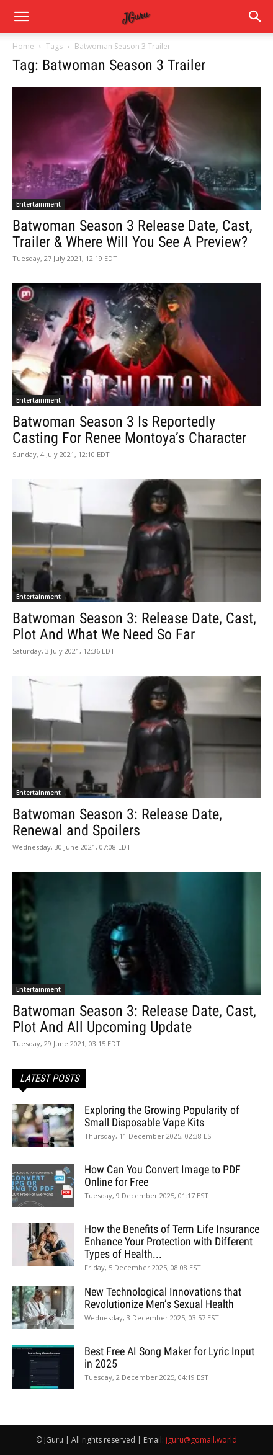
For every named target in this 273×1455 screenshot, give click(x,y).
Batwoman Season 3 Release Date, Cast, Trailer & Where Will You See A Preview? (132, 234)
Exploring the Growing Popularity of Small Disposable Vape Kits (161, 1116)
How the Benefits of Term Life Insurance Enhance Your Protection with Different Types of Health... (171, 1241)
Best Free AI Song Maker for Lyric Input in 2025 (169, 1357)
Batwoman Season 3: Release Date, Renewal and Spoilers (117, 822)
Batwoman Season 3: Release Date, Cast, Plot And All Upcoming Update (134, 1019)
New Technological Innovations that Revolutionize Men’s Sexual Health (162, 1297)
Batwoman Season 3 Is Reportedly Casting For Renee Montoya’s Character (129, 430)
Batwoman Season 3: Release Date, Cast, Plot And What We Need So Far (134, 626)
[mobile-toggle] (21, 16)
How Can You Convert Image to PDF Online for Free (162, 1175)
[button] (255, 16)
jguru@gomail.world (201, 1440)
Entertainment (38, 204)
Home (23, 46)
